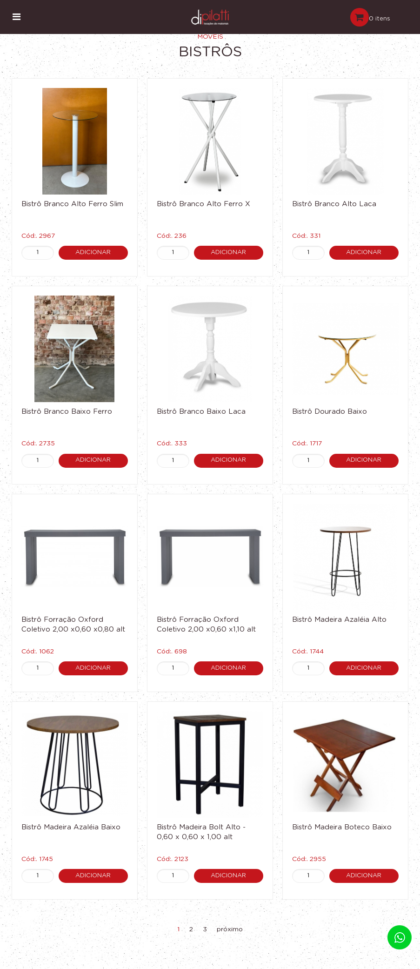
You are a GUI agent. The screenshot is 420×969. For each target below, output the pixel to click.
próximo (230, 929)
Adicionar (93, 252)
